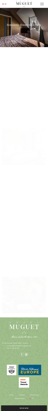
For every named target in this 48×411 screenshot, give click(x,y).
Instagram (26, 354)
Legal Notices (20, 398)
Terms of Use (34, 395)
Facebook (22, 354)
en (5, 4)
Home (11, 395)
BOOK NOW (24, 408)
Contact (21, 395)
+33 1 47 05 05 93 (10, 348)
